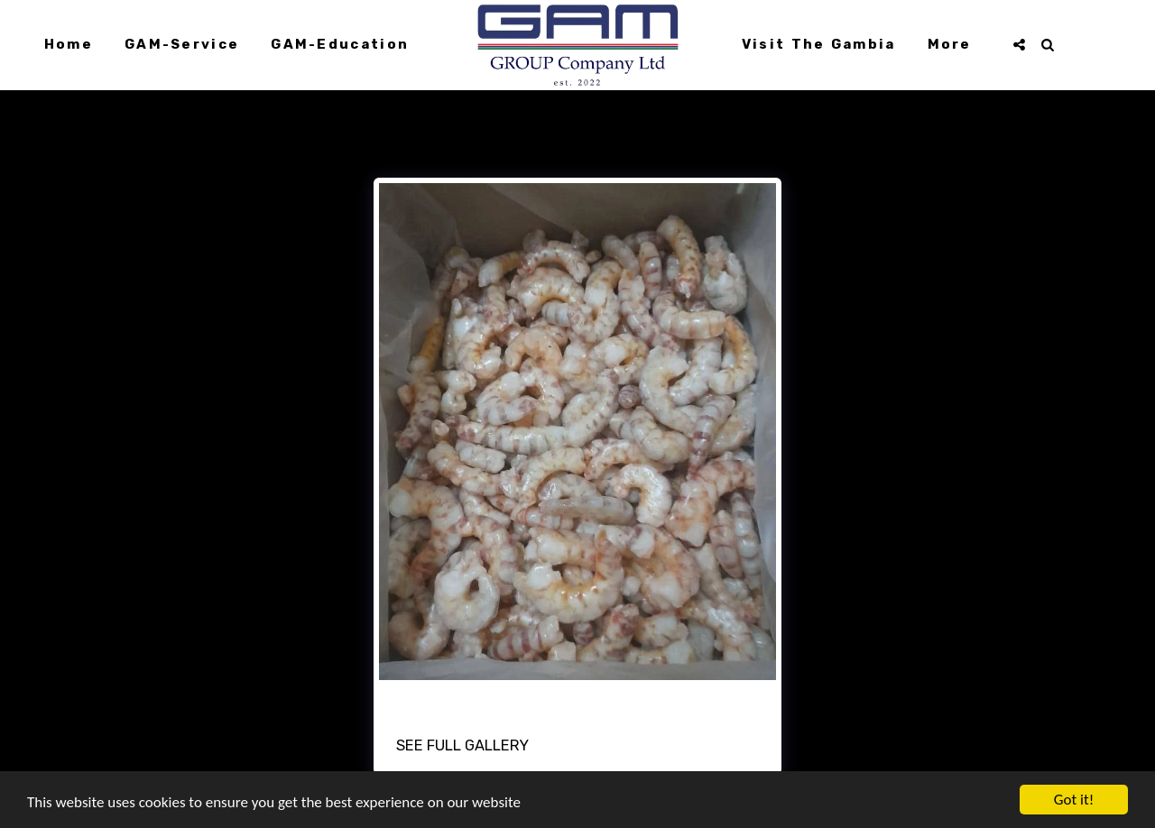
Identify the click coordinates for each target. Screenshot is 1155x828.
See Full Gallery (462, 745)
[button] (1019, 44)
